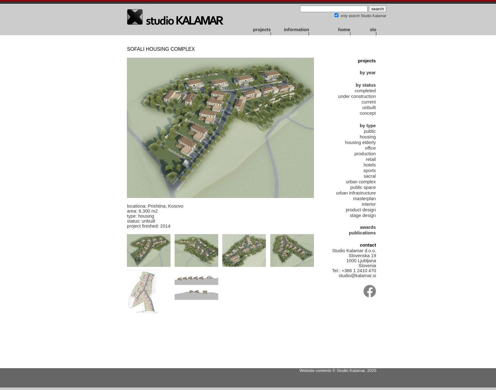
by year (368, 72)
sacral (370, 176)
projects (262, 29)
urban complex (361, 181)
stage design (363, 215)
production (365, 153)
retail (371, 159)
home (344, 29)
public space (363, 187)
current (369, 101)
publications (362, 232)
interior (369, 204)
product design (361, 209)
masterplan (364, 198)
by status (366, 85)
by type (368, 125)
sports (369, 170)
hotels (370, 164)
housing (368, 136)
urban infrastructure (356, 192)
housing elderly (360, 142)
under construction (357, 96)
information (296, 29)
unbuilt (369, 107)
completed (365, 90)
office (370, 148)
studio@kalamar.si (357, 275)
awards (368, 227)
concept (368, 113)
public (370, 131)
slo (373, 29)
